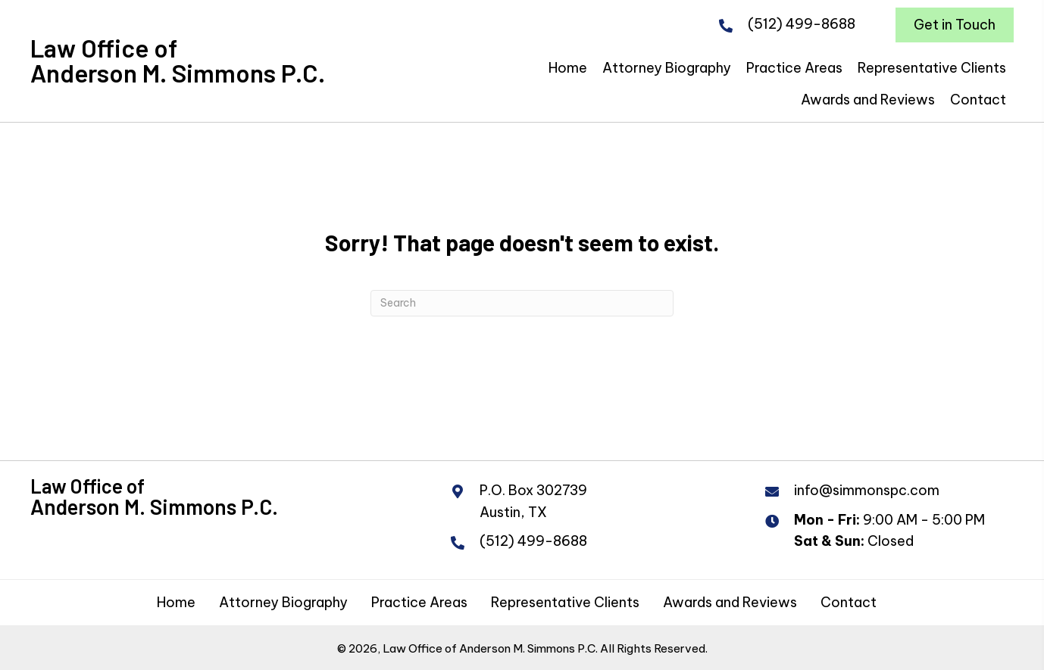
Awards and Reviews (730, 602)
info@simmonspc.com (866, 490)
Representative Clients (565, 602)
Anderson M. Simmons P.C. (177, 73)
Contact (849, 602)
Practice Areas (419, 602)
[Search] (522, 303)
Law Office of (103, 48)
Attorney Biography (283, 602)
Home (176, 602)
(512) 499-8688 (801, 24)
